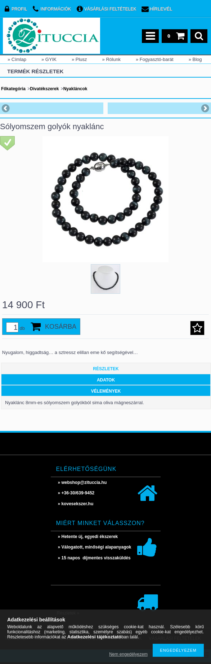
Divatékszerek (44, 88)
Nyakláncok (75, 88)
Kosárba (60, 326)
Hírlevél (161, 9)
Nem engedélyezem (128, 654)
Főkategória (13, 88)
